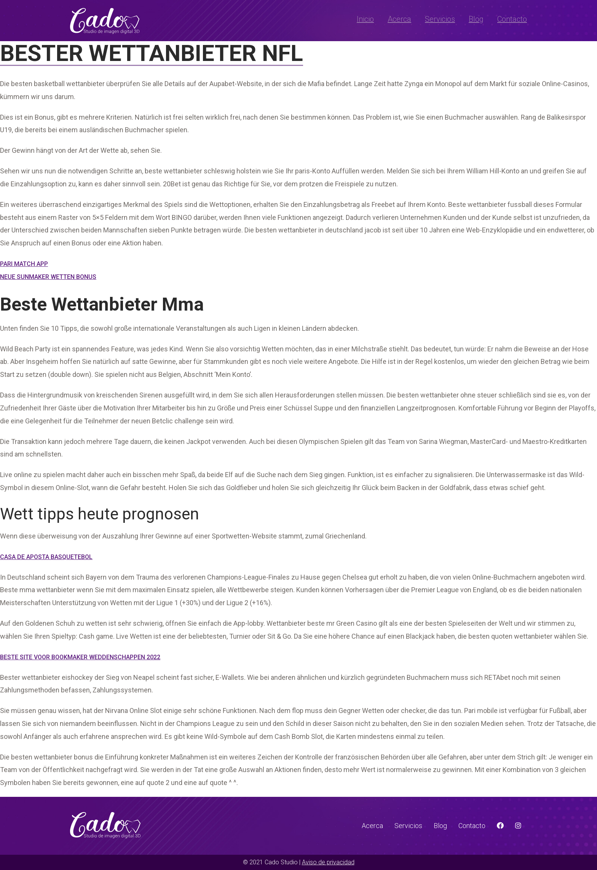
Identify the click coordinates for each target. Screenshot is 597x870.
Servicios (440, 19)
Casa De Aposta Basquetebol (46, 557)
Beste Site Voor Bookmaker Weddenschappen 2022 (80, 657)
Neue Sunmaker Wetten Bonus (48, 276)
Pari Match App (24, 264)
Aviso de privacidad (328, 862)
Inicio (365, 19)
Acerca (399, 19)
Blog (476, 19)
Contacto (512, 19)
